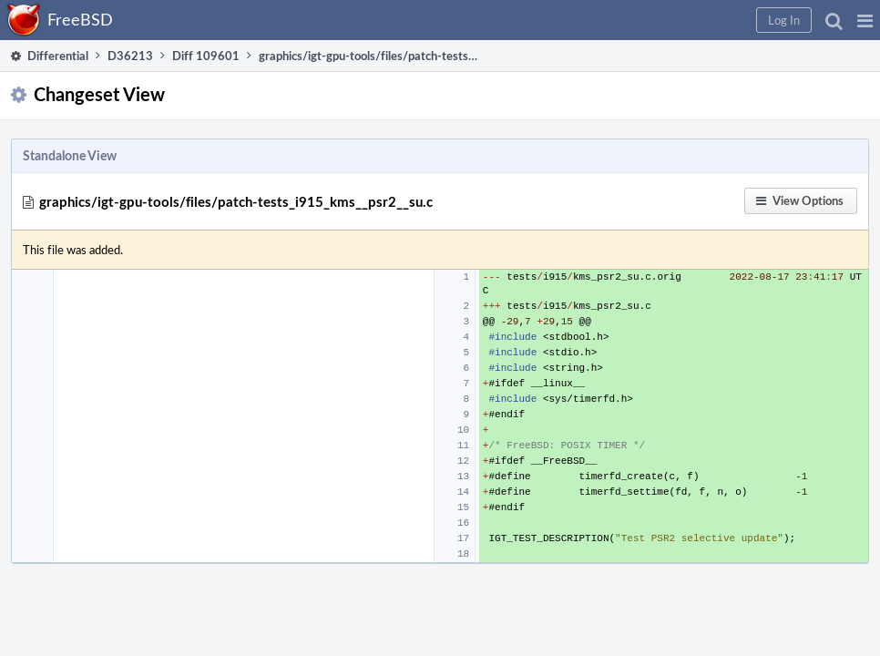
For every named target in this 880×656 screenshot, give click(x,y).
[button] (571, 20)
